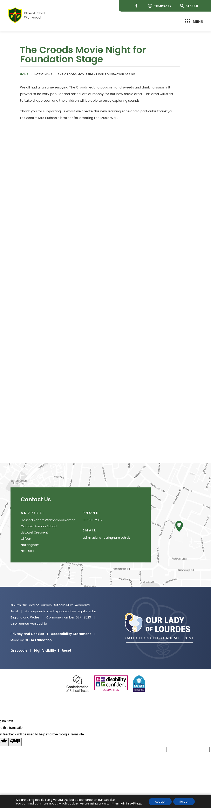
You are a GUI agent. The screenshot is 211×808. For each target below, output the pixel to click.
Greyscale (21, 650)
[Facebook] (137, 6)
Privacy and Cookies (27, 634)
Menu (194, 21)
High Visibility (46, 650)
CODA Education (38, 640)
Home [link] (24, 74)
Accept (160, 802)
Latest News (43, 74)
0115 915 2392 (92, 520)
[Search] (190, 6)
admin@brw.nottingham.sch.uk (106, 537)
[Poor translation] (15, 742)
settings (135, 803)
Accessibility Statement (71, 634)
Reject (184, 802)
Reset (66, 650)
